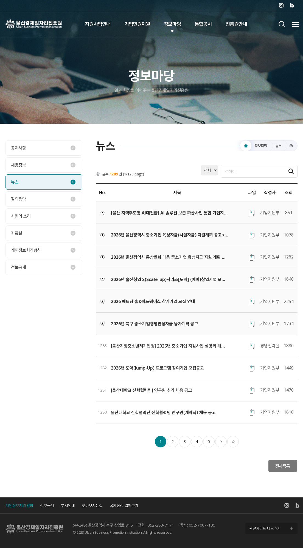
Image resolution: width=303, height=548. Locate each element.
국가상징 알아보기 (124, 505)
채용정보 (18, 165)
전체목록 (282, 466)
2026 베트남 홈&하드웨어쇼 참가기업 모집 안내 (153, 301)
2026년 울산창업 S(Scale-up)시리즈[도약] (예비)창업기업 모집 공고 (170, 279)
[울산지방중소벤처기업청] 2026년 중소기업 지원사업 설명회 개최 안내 (170, 346)
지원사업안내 (98, 23)
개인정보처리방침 (26, 250)
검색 (282, 24)
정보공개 (18, 267)
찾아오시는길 (92, 505)
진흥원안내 (236, 23)
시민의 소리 (21, 216)
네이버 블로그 (292, 5)
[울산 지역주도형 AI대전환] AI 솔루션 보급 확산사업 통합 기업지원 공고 (170, 213)
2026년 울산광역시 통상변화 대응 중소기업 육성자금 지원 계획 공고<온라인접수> (170, 257)
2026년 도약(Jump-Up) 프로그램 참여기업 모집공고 (157, 368)
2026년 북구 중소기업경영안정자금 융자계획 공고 (154, 324)
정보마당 (172, 23)
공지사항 (18, 148)
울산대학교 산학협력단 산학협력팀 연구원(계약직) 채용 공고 (163, 412)
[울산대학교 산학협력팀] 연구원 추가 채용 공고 (151, 390)
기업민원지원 (137, 23)
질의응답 (18, 199)
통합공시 (203, 23)
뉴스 (14, 182)
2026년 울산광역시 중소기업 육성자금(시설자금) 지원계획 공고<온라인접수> (170, 235)
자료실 (16, 233)
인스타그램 (281, 5)
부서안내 (68, 505)
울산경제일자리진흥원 (33, 24)
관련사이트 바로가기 (264, 528)
